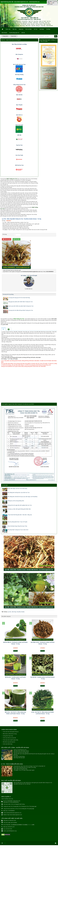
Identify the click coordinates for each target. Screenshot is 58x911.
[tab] (3, 329)
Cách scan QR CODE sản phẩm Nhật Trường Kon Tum (20, 306)
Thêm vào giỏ (6, 239)
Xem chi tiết (50, 4)
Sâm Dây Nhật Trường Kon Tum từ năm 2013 (18, 602)
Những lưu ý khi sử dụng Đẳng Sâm (16, 573)
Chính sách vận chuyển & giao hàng (10, 812)
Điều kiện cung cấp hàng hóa (9, 814)
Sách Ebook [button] (4, 32)
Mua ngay (16, 239)
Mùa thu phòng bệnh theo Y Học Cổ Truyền (17, 594)
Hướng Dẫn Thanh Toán (8, 808)
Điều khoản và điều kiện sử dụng (10, 806)
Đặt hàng (15, 723)
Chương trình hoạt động (8, 294)
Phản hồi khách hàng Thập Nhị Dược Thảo (17, 599)
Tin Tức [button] (35, 29)
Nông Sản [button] (21, 29)
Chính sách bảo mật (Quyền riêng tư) (10, 804)
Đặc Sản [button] (15, 29)
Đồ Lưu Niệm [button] (29, 29)
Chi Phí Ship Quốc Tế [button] (14, 32)
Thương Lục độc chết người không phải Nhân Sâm (19, 581)
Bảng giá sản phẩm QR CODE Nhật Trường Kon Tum (20, 301)
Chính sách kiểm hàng (7, 816)
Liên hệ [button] (23, 32)
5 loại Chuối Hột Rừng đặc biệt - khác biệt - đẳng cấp (20, 587)
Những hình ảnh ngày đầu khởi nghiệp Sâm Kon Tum (20, 578)
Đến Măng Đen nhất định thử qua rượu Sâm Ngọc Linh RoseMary (22, 569)
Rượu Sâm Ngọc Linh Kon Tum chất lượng (17, 561)
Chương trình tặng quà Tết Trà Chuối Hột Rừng (19, 297)
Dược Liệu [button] (8, 29)
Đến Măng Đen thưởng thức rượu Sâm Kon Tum (19, 565)
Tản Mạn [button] (48, 29)
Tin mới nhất (5, 558)
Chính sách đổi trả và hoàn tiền (9, 810)
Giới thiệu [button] (42, 29)
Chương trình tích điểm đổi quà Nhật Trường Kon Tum (20, 310)
